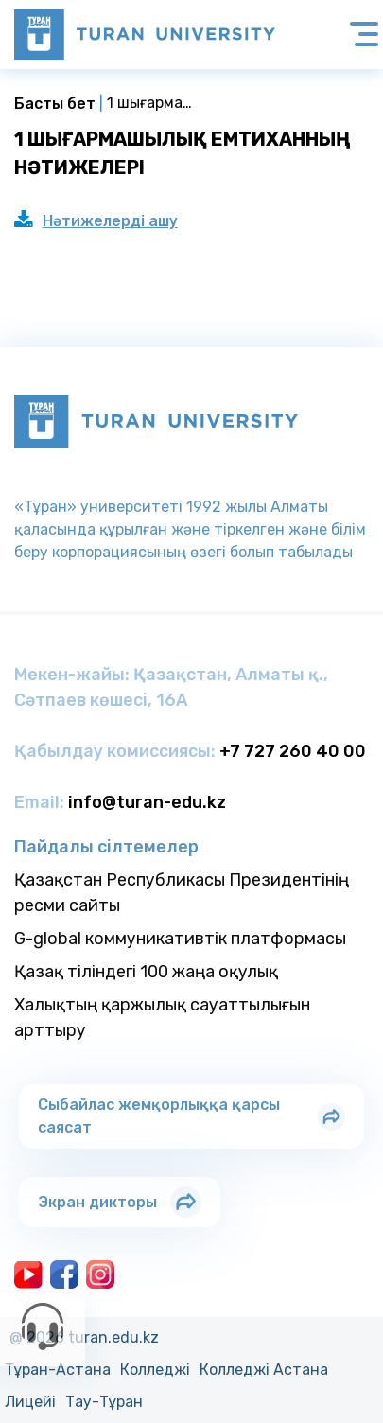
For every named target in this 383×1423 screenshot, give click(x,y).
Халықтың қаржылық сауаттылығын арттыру (162, 1017)
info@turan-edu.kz (147, 802)
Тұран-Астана (58, 1370)
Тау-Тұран (104, 1402)
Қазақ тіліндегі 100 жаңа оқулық (146, 971)
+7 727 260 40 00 (292, 751)
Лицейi (30, 1402)
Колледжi (155, 1370)
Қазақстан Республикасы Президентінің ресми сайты (181, 893)
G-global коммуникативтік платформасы (180, 938)
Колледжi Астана (264, 1370)
